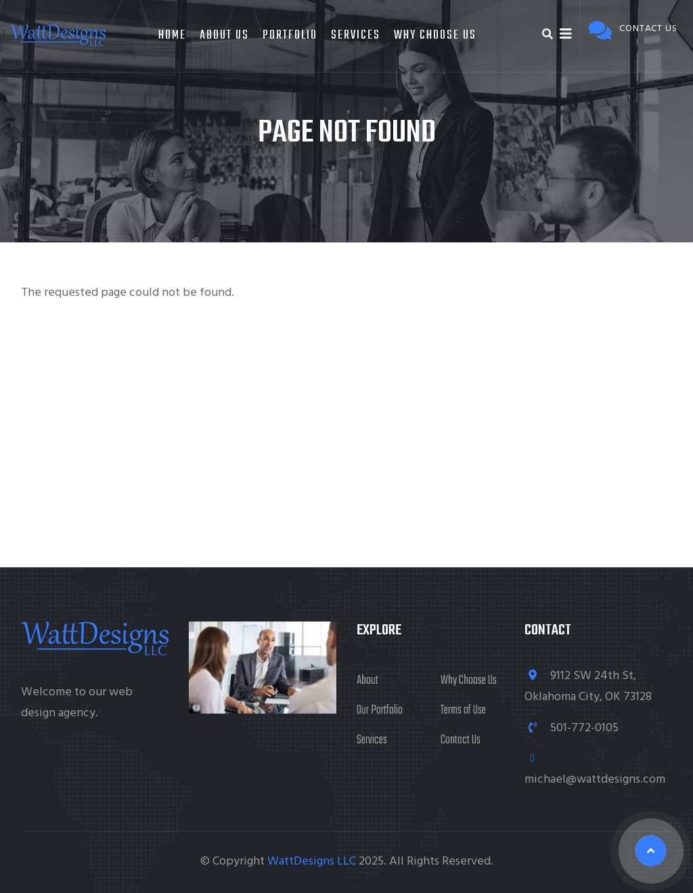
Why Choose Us (435, 35)
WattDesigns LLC (311, 861)
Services (355, 35)
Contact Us (460, 740)
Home (172, 35)
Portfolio (290, 35)
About (367, 681)
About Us (224, 35)
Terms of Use (463, 710)
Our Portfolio (380, 710)
